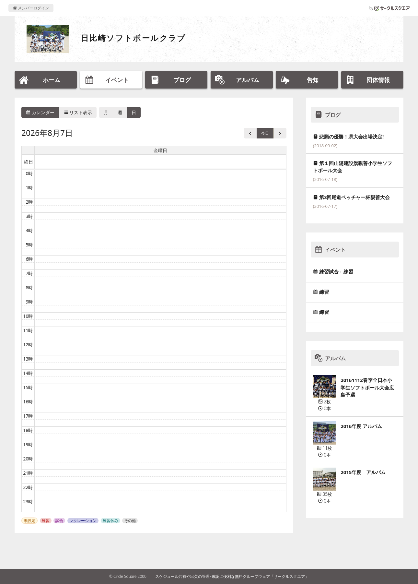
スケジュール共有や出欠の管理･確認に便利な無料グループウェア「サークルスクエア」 (232, 576)
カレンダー (40, 112)
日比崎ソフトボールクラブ (133, 37)
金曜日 (160, 150)
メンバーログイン (31, 8)
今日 (265, 133)
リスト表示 (78, 112)
